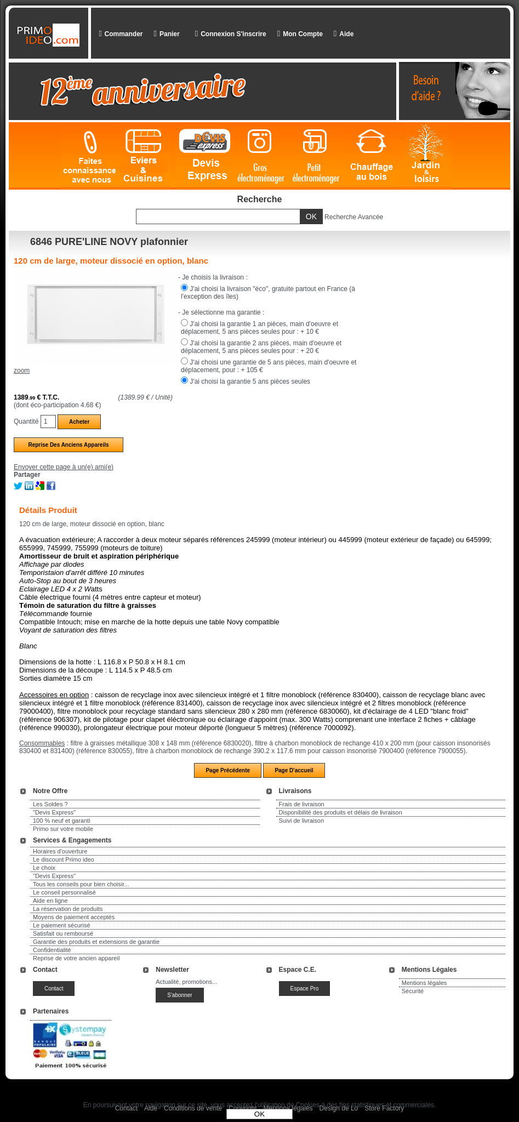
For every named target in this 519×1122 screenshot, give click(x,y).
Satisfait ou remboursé (63, 933)
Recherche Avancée (353, 217)
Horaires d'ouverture (60, 851)
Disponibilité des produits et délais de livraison (340, 812)
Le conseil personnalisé (64, 892)
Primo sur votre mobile (63, 828)
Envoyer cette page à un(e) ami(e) (63, 467)
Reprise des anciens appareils (68, 445)
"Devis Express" (54, 812)
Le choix (44, 867)
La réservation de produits (67, 908)
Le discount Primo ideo (63, 859)
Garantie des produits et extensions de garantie (96, 941)
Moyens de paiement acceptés (74, 917)
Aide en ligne (50, 900)
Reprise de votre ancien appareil (76, 958)
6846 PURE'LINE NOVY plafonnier (109, 241)
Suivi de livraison (301, 820)
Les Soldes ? (50, 804)
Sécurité (413, 991)
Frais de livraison (301, 804)
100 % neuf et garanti (61, 820)
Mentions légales (424, 982)
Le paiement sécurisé (61, 925)
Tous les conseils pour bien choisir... (81, 884)
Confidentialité (52, 950)
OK (259, 1114)
